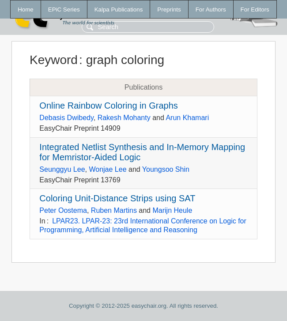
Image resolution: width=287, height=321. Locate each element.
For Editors (255, 9)
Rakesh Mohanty (124, 117)
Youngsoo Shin (165, 169)
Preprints (169, 9)
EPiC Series (64, 9)
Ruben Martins (114, 210)
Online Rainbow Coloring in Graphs (108, 105)
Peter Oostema (63, 210)
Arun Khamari (187, 117)
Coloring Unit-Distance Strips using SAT (117, 198)
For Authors (211, 9)
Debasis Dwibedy (66, 117)
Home (26, 9)
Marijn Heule (172, 210)
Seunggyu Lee (62, 169)
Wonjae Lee (107, 169)
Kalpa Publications (118, 9)
